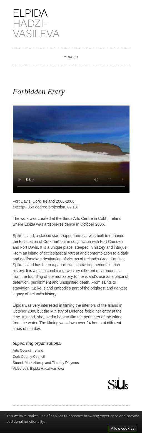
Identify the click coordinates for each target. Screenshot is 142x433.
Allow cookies (122, 428)
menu (71, 56)
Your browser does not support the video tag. (71, 149)
